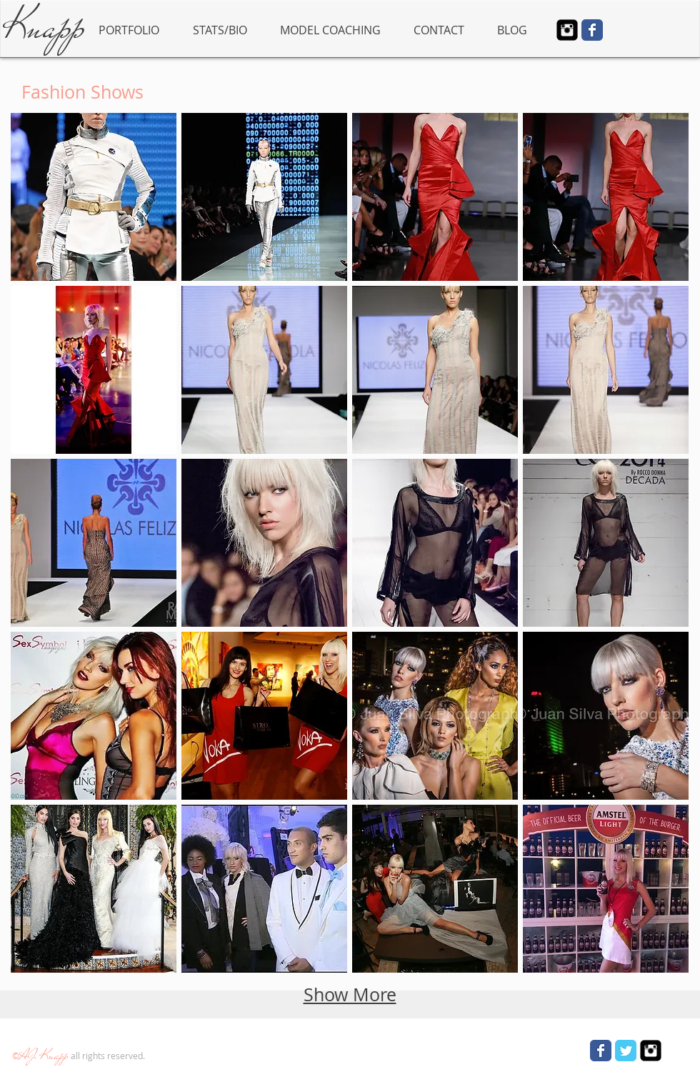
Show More (350, 994)
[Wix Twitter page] (625, 1050)
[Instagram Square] (567, 30)
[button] (93, 197)
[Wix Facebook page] (592, 30)
